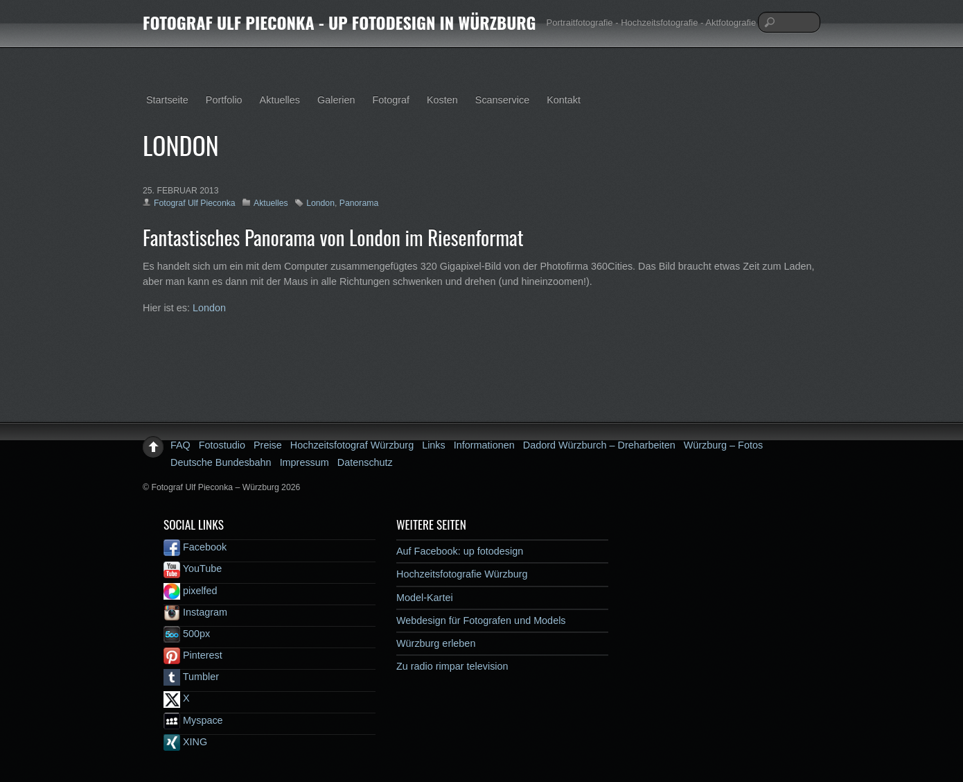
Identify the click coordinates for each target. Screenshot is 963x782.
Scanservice (502, 99)
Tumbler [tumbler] (191, 676)
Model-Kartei (424, 597)
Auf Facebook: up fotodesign (459, 551)
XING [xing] (185, 741)
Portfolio (224, 99)
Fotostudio (222, 445)
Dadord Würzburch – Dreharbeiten (599, 445)
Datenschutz (365, 462)
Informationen (484, 445)
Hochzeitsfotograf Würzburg (352, 445)
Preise (268, 445)
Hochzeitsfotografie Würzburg (462, 574)
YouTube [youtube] (193, 568)
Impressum (304, 462)
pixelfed (191, 590)
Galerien (336, 99)
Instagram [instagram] (195, 612)
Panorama (358, 203)
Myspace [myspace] (193, 720)
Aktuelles (280, 99)
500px (187, 633)
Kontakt (564, 99)
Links (433, 445)
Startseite (167, 99)
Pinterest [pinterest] (193, 655)
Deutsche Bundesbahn (221, 462)
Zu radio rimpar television (452, 666)
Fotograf (390, 99)
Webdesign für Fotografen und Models (481, 620)
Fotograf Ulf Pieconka (195, 203)
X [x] (177, 698)
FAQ (180, 445)
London (320, 203)
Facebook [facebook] (195, 547)
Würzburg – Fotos (723, 445)
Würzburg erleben (435, 643)
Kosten (442, 99)
